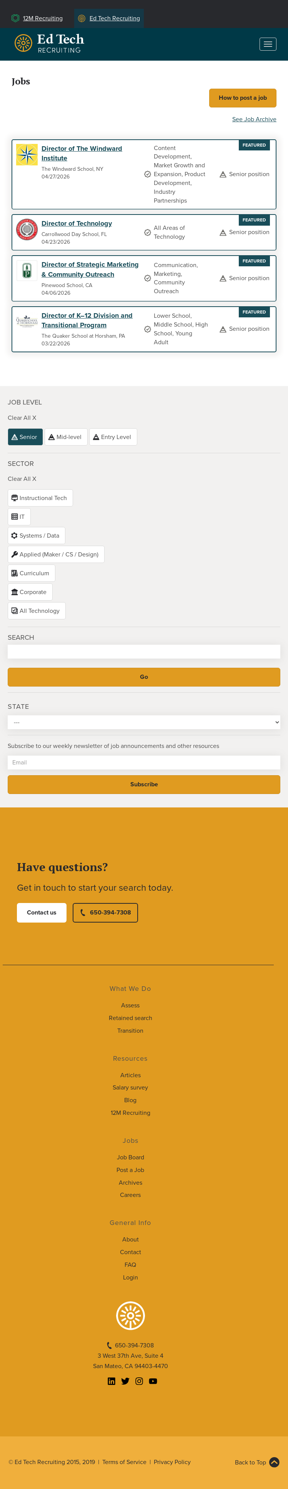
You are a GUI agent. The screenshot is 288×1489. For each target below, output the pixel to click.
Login (130, 1277)
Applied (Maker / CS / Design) (59, 554)
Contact (130, 1252)
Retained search (130, 1018)
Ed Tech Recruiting (115, 18)
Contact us (42, 912)
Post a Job (130, 1170)
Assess (130, 1005)
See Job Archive (254, 119)
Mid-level (69, 437)
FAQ (130, 1265)
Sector (21, 463)
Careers (130, 1195)
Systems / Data (39, 536)
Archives (130, 1183)
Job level (25, 402)
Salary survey (130, 1087)
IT (22, 517)
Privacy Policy (172, 1462)
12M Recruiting (43, 18)
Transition (130, 1031)
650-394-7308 (110, 912)
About (130, 1239)
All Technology (40, 611)
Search (21, 637)
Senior (28, 437)
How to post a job (243, 98)
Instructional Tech (43, 498)
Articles (130, 1075)
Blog (130, 1100)
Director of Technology (77, 223)
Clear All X (22, 418)
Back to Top (250, 1462)
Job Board (130, 1157)
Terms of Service (124, 1462)
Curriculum (34, 573)
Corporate (33, 592)
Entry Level (116, 437)
